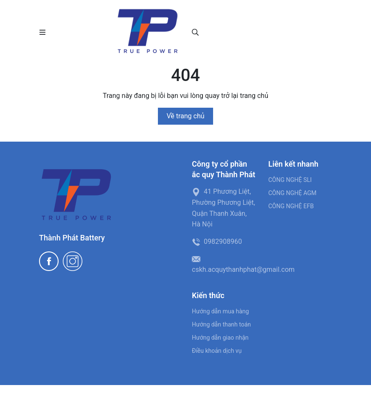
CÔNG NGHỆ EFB (291, 206)
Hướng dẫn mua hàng (220, 311)
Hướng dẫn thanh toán (221, 324)
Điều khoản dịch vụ (217, 350)
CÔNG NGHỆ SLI (290, 179)
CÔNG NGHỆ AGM (292, 193)
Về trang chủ (185, 116)
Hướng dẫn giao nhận (220, 337)
